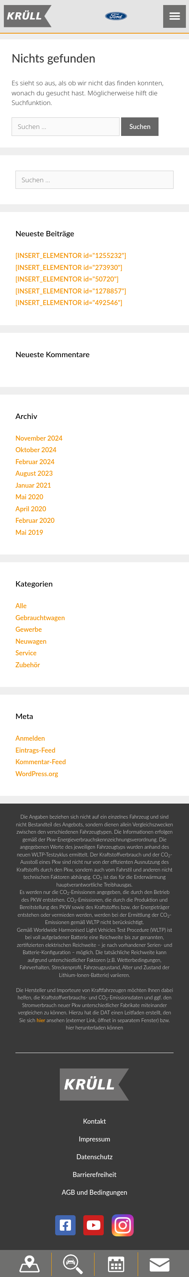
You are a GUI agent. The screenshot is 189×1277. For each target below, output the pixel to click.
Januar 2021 (33, 487)
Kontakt (94, 1123)
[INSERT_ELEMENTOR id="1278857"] (70, 292)
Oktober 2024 (35, 452)
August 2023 (34, 475)
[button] (174, 16)
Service (26, 655)
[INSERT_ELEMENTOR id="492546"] (68, 304)
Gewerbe (28, 631)
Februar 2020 (34, 522)
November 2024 (38, 440)
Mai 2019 (29, 534)
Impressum (94, 1141)
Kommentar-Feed (40, 764)
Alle (21, 608)
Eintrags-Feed (35, 752)
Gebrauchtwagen (40, 619)
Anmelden (30, 740)
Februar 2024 (34, 463)
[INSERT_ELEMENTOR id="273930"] (68, 269)
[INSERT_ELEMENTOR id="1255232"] (70, 257)
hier (41, 1022)
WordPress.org (36, 775)
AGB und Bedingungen (94, 1194)
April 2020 (30, 510)
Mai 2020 (29, 499)
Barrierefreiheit (94, 1176)
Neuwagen (31, 643)
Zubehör (27, 666)
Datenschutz (94, 1159)
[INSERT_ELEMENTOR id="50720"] (66, 281)
